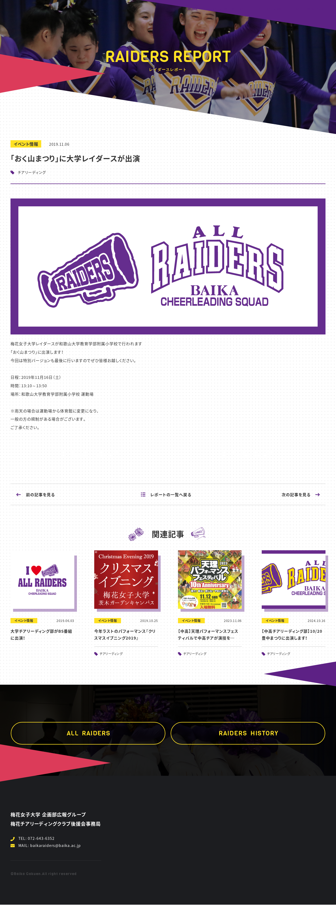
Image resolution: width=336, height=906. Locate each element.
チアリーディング (111, 653)
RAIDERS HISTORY (228, 9)
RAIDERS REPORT (310, 9)
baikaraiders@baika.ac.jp (55, 845)
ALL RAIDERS (269, 9)
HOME (193, 9)
